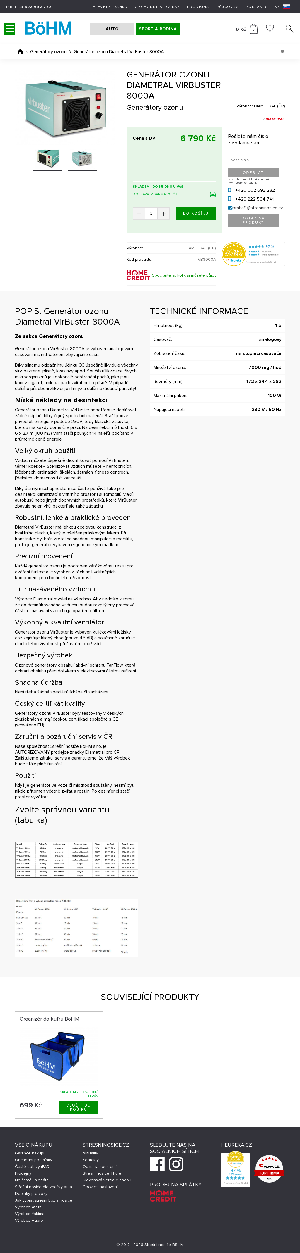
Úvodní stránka (20, 51)
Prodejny (23, 1173)
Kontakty (256, 7)
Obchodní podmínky (157, 7)
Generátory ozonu (48, 52)
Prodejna (198, 7)
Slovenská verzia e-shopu (107, 1180)
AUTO (112, 28)
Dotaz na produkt (253, 220)
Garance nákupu (30, 1153)
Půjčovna (228, 7)
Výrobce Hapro (29, 1220)
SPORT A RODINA (158, 28)
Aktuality (90, 1153)
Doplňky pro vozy (31, 1193)
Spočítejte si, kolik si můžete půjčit (184, 275)
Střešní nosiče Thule (102, 1173)
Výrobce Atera (28, 1206)
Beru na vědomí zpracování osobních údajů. (254, 180)
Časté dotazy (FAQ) (33, 1166)
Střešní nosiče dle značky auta (43, 1186)
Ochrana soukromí (100, 1166)
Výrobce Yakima (30, 1213)
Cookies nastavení (100, 1186)
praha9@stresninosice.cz (258, 208)
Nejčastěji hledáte (32, 1180)
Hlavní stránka (110, 7)
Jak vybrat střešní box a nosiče (43, 1200)
